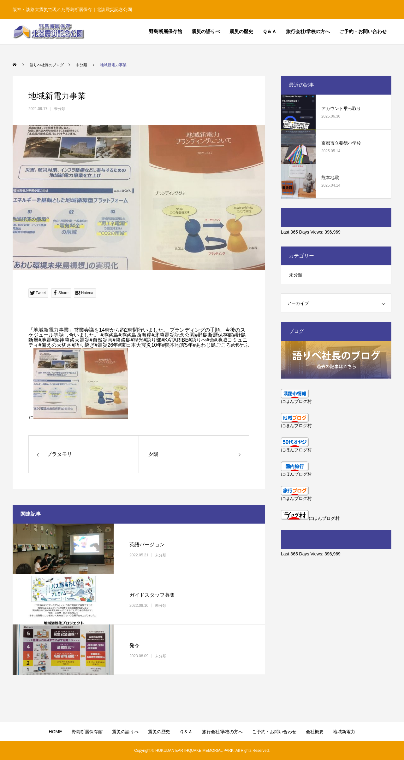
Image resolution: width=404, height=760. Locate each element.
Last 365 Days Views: (302, 232)
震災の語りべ (206, 31)
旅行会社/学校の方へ (308, 31)
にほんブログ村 (296, 401)
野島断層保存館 (165, 31)
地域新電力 (344, 731)
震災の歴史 (241, 31)
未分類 (59, 109)
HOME (55, 731)
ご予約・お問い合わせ (363, 31)
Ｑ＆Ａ (269, 31)
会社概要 (315, 731)
